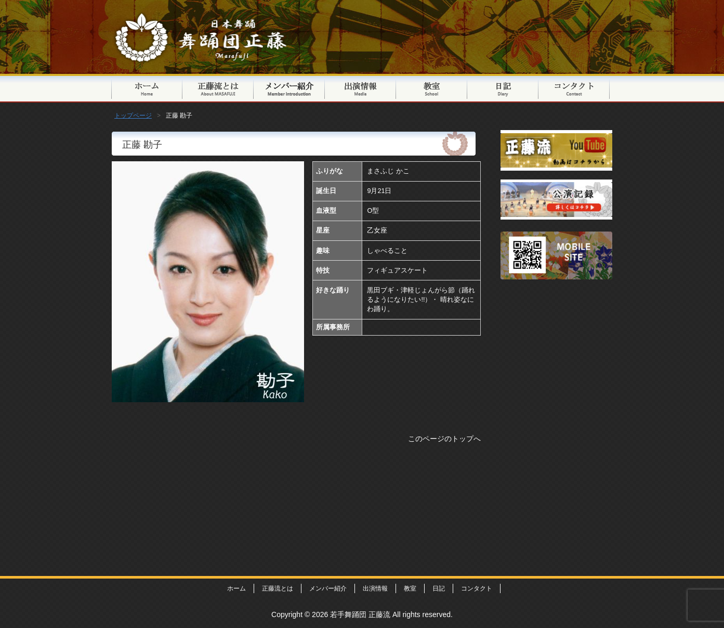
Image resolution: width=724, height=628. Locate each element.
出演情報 (360, 88)
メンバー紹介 (289, 88)
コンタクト (574, 88)
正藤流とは (218, 88)
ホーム (236, 588)
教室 (431, 88)
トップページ (146, 88)
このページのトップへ (444, 438)
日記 (502, 88)
